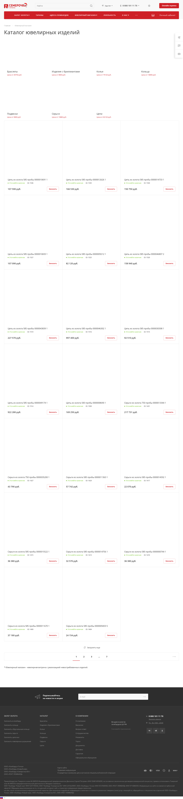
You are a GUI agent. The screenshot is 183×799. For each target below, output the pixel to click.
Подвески (43, 737)
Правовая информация (66, 770)
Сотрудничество (82, 733)
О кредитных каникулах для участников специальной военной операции (86, 773)
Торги (78, 741)
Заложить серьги (11, 733)
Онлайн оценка (169, 5)
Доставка (79, 749)
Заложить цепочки (11, 737)
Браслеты (43, 721)
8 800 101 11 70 (130, 5)
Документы (80, 745)
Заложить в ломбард (12, 721)
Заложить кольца (11, 725)
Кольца (43, 733)
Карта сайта (62, 768)
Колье (42, 729)
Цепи (42, 745)
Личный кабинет (167, 15)
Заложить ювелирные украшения (17, 741)
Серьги (43, 741)
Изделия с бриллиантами (50, 725)
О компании (80, 721)
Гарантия (79, 753)
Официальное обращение (86, 758)
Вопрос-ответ (81, 729)
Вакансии (79, 725)
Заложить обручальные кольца (16, 729)
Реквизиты (80, 737)
